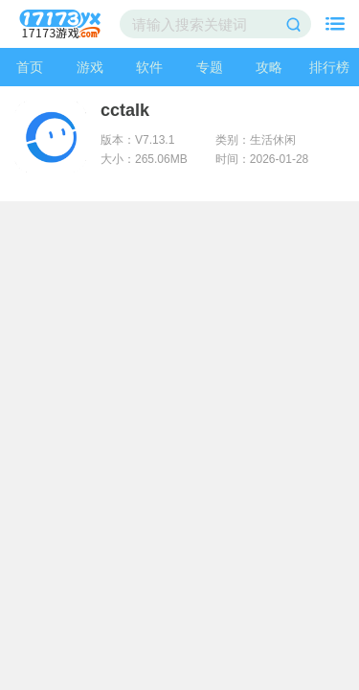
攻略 (269, 67)
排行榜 (329, 67)
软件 (149, 67)
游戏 (90, 67)
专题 (209, 67)
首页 (29, 67)
